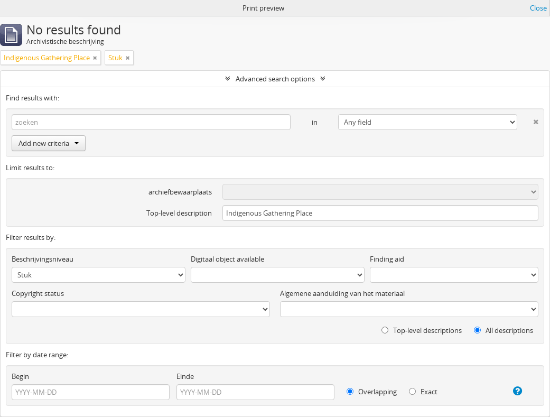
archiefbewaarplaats (180, 192)
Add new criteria (48, 143)
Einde (185, 376)
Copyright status (38, 293)
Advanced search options (275, 79)
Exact (423, 391)
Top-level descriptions (421, 330)
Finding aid (387, 259)
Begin (20, 376)
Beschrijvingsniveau (42, 259)
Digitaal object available (227, 259)
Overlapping (372, 391)
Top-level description (179, 213)
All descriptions (503, 330)
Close (538, 8)
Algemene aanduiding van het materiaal (342, 293)
